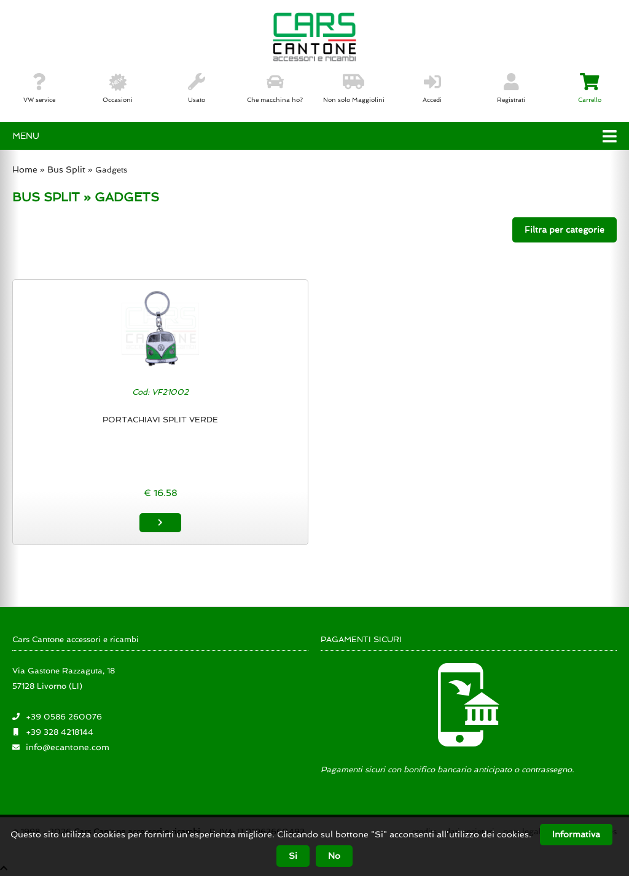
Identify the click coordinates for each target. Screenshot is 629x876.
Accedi (432, 88)
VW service (39, 88)
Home (24, 169)
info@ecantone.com (67, 747)
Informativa (576, 834)
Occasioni (118, 88)
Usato (196, 88)
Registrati (511, 88)
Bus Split (66, 169)
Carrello (589, 88)
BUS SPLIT (46, 197)
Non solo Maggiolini (354, 88)
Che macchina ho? (275, 88)
